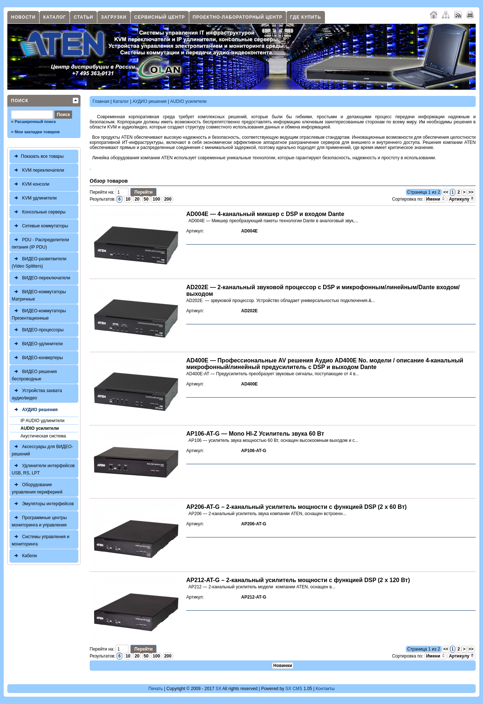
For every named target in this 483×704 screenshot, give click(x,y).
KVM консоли (30, 184)
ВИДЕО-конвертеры (37, 357)
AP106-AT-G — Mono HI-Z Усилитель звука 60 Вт (255, 434)
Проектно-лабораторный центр (237, 17)
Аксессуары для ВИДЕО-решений (42, 449)
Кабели (24, 555)
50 (146, 199)
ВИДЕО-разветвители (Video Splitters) (39, 261)
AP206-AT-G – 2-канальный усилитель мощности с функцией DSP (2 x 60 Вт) (296, 507)
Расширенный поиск (35, 121)
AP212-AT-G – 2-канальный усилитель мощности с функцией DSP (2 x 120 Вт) (298, 580)
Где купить (305, 17)
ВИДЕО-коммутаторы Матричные (39, 294)
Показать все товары (38, 156)
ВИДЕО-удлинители (37, 344)
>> (470, 192)
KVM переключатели (38, 170)
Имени (435, 199)
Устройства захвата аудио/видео (37, 393)
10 (128, 199)
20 (137, 199)
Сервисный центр (159, 17)
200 (168, 199)
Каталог (54, 17)
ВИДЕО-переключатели (41, 278)
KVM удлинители (34, 198)
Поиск (20, 100)
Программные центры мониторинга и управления (39, 520)
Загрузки (114, 17)
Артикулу (461, 199)
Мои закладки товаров (37, 132)
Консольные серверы (38, 212)
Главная (101, 101)
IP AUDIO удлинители (42, 420)
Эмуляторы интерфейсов (43, 504)
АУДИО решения (35, 409)
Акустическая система (43, 436)
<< (446, 192)
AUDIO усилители (39, 428)
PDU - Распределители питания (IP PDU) (40, 242)
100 (156, 199)
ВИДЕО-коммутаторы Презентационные (39, 313)
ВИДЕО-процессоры (38, 330)
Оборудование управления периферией (37, 487)
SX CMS (293, 688)
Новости (23, 17)
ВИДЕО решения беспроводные (34, 374)
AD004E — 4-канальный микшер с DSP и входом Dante (265, 214)
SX (218, 688)
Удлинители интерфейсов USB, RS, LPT (43, 468)
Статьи (83, 17)
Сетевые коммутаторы (40, 226)
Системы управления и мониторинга (40, 539)
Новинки (282, 665)
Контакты (325, 688)
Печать (156, 688)
